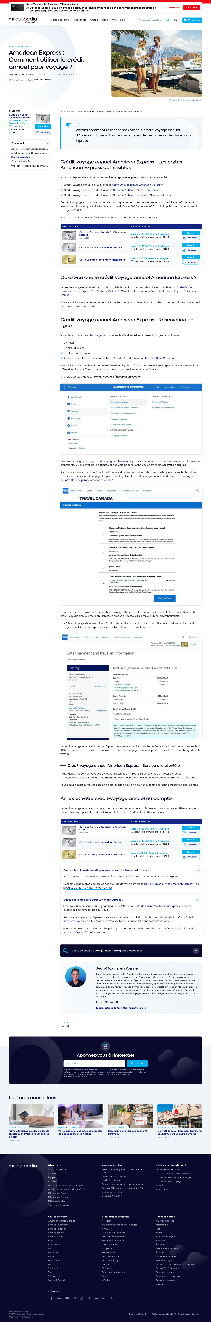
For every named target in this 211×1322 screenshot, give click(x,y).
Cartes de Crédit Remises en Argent (174, 1177)
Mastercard (162, 1224)
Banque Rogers (56, 1232)
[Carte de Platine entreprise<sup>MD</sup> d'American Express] (69, 235)
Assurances (162, 1189)
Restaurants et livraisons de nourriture (175, 1264)
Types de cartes (165, 1216)
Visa (158, 1228)
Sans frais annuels (165, 1272)
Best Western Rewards (113, 1232)
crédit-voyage (73, 202)
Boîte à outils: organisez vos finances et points (122, 1171)
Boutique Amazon (111, 1196)
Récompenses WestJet (114, 1272)
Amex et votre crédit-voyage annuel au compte (31, 166)
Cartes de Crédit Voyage (168, 1181)
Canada (65, 1026)
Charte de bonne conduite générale (66, 1189)
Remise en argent (165, 1260)
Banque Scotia (55, 1236)
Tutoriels (23, 47)
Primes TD (107, 1264)
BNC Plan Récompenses (114, 1236)
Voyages (160, 1284)
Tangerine (53, 1268)
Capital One (54, 1244)
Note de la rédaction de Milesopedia (186, 100)
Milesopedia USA (56, 1201)
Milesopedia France (58, 1197)
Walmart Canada (57, 1280)
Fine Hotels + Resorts (110, 358)
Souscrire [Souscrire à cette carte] (191, 233)
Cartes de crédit (57, 1216)
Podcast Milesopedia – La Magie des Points (124, 1188)
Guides (12, 47)
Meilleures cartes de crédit (171, 1165)
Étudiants (161, 1252)
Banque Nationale (57, 1228)
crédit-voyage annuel (100, 335)
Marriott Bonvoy (110, 1260)
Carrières (52, 1181)
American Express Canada (61, 1220)
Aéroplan (160, 1185)
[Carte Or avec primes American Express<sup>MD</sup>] (69, 259)
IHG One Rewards (110, 1256)
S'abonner (194, 20)
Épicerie (160, 1244)
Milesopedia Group (57, 1193)
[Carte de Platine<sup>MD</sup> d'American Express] (69, 247)
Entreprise (161, 1240)
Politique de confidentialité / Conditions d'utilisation (175, 1314)
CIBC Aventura (109, 1244)
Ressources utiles (112, 1165)
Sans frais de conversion (168, 1276)
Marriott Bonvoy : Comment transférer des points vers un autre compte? (179, 1132)
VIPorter (106, 1280)
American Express (146, 369)
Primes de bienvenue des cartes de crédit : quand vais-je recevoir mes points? (29, 1134)
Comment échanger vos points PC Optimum (128, 1132)
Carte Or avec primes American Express (137, 185)
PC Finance (53, 1260)
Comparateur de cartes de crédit (173, 1173)
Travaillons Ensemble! (59, 1205)
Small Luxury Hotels (135, 358)
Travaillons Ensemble (138, 1314)
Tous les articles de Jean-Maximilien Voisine (119, 1008)
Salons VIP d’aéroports (167, 1268)
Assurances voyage (166, 1236)
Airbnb (159, 1232)
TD (49, 1272)
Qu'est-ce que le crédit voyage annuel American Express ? (31, 153)
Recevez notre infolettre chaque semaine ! (123, 1184)
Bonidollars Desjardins (113, 1240)
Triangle (52, 1276)
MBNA (51, 1256)
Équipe (51, 1177)
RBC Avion (107, 1268)
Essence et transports (167, 1248)
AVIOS (105, 1228)
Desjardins (53, 1252)
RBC (50, 1264)
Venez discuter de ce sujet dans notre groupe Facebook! (107, 950)
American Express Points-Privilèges (119, 1224)
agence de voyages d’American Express (114, 461)
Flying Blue (107, 1248)
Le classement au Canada (169, 1169)
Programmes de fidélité (115, 1216)
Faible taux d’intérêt (166, 1256)
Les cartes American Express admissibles (30, 149)
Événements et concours (114, 1176)
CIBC (50, 1248)
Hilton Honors (108, 1252)
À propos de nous (57, 1169)
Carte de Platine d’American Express (136, 190)
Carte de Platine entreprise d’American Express (142, 195)
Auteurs (52, 1173)
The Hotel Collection (163, 358)
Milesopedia (55, 1165)
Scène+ (105, 1276)
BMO (50, 1240)
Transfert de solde (165, 1280)
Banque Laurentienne (59, 1224)
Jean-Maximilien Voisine (117, 968)
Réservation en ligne (21, 157)
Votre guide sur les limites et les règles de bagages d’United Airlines (80, 1132)
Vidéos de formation (112, 1192)
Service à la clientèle (21, 161)
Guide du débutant (111, 1180)
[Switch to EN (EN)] (176, 20)
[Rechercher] (168, 20)
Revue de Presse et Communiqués (65, 1185)
